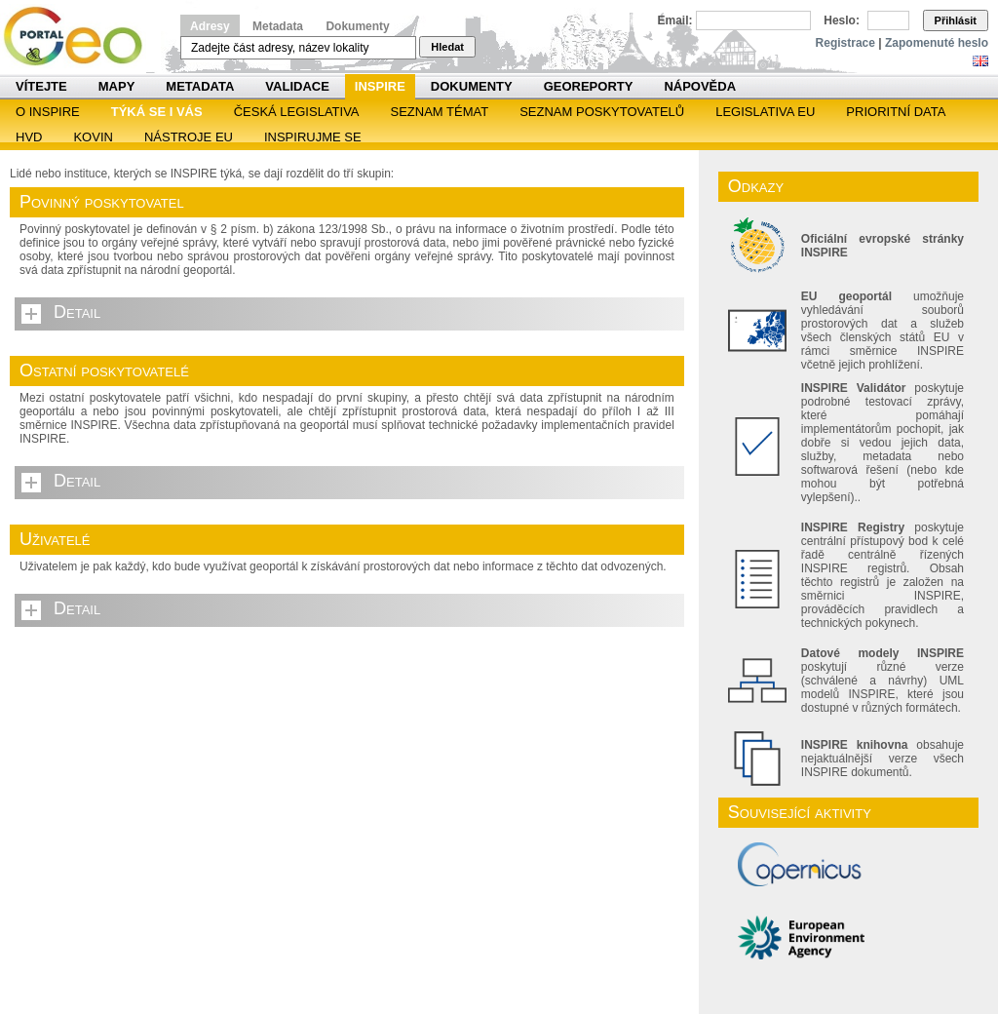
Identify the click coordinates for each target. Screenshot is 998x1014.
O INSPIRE (48, 111)
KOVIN (92, 137)
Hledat (447, 47)
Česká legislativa (297, 111)
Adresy (210, 26)
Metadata (277, 26)
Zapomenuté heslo (936, 43)
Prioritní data (895, 111)
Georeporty (588, 86)
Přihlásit (956, 20)
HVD (29, 137)
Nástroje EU (188, 137)
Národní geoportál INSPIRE (80, 36)
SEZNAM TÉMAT (440, 111)
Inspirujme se (313, 137)
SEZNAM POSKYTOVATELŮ (601, 111)
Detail (77, 312)
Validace (296, 86)
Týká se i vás (157, 111)
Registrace (845, 43)
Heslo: (842, 20)
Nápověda (700, 86)
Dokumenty (357, 26)
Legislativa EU (765, 111)
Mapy (116, 86)
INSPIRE (380, 86)
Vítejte (41, 86)
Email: (675, 20)
